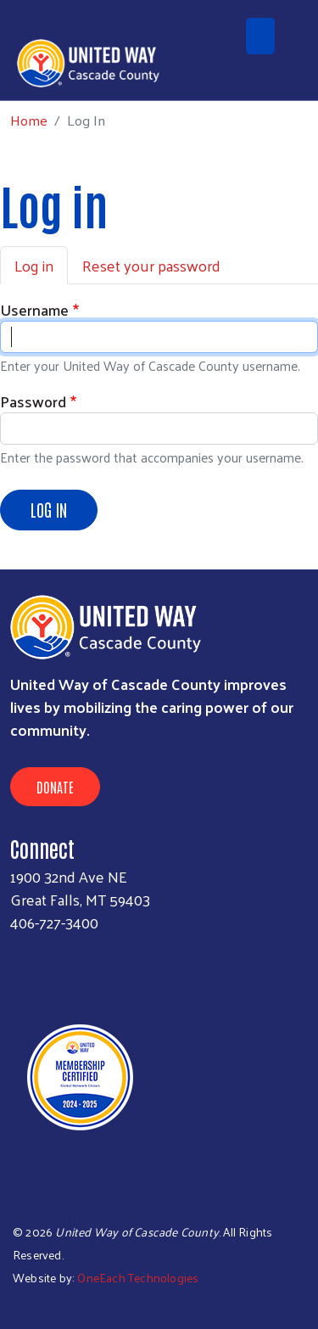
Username (34, 309)
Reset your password (151, 265)
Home (28, 120)
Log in (33, 265)
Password (33, 401)
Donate (55, 786)
